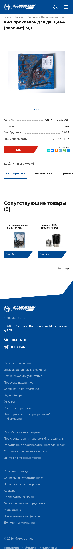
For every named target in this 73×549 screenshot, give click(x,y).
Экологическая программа (22, 484)
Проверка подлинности (20, 382)
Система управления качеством (26, 451)
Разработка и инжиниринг (22, 432)
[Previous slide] (59, 268)
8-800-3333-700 (14, 318)
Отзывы (9, 401)
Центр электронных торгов (23, 457)
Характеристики (15, 173)
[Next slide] (67, 268)
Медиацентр (12, 509)
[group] (19, 239)
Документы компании (19, 522)
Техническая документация (23, 376)
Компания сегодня (17, 471)
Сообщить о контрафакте (21, 389)
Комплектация (43, 173)
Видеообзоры (13, 395)
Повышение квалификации (23, 516)
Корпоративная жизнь (19, 497)
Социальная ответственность (24, 478)
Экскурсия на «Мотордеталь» (24, 503)
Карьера (9, 490)
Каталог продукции (17, 363)
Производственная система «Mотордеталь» (34, 438)
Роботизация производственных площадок (34, 445)
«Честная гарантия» (18, 408)
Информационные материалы (25, 369)
